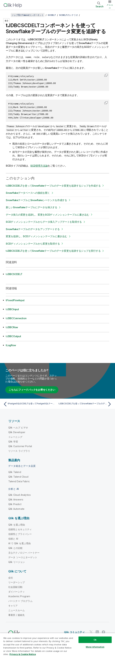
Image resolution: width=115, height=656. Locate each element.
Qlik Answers (15, 499)
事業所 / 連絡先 (16, 614)
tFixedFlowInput (15, 300)
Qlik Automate (16, 508)
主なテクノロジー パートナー (23, 552)
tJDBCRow (12, 326)
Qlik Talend (14, 471)
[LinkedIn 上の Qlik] (97, 631)
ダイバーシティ (16, 591)
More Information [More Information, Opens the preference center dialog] (95, 647)
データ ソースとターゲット (22, 557)
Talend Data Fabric (19, 481)
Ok (95, 639)
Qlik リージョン (16, 561)
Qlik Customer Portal (20, 445)
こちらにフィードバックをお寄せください (32, 389)
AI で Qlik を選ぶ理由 (19, 543)
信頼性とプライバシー (20, 533)
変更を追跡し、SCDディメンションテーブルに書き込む (36, 236)
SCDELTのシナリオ (68, 15)
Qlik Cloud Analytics (19, 494)
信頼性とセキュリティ (20, 529)
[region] (57, 644)
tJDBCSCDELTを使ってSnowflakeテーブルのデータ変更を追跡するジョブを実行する (53, 250)
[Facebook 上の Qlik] (103, 631)
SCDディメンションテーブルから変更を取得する (33, 243)
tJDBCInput (12, 309)
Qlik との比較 (15, 547)
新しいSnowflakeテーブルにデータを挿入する (31, 207)
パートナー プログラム (20, 600)
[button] (106, 74)
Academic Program (19, 596)
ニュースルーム (16, 610)
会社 (10, 577)
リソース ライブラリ (19, 450)
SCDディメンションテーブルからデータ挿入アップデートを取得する (44, 221)
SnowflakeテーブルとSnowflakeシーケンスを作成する (36, 199)
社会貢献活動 (15, 586)
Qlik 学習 (13, 441)
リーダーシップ (16, 582)
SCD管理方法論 (39, 165)
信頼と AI (13, 538)
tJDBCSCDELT (14, 273)
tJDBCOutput (13, 335)
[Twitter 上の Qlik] (91, 631)
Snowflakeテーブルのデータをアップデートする (33, 228)
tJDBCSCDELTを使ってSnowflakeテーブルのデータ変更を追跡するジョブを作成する (53, 185)
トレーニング (15, 436)
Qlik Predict (14, 503)
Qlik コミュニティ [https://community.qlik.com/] (74, 631)
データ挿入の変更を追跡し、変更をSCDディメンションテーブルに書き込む (47, 214)
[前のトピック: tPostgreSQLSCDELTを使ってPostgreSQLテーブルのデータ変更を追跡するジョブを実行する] (29, 404)
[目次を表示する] (6, 15)
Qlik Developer (16, 431)
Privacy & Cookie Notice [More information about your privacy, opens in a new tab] (22, 654)
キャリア (13, 605)
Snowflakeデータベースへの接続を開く (28, 192)
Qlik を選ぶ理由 (16, 524)
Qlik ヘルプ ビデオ (18, 427)
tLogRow (11, 344)
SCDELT (52, 15)
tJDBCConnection (16, 318)
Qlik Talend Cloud (18, 476)
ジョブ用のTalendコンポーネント (27, 15)
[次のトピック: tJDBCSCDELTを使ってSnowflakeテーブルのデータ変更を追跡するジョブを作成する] (86, 404)
